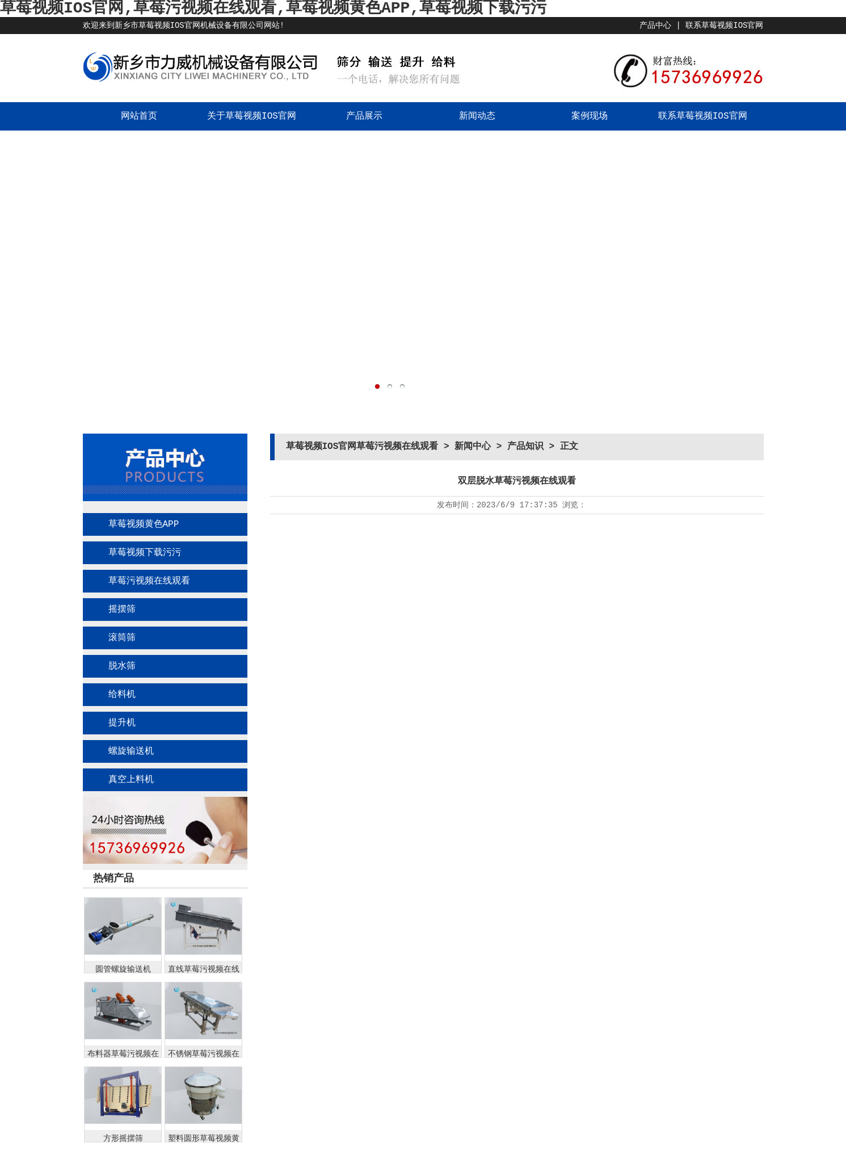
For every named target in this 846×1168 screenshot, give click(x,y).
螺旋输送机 (131, 751)
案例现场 (589, 116)
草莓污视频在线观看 (149, 581)
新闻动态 (477, 116)
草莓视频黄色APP (143, 524)
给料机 (122, 695)
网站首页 (139, 116)
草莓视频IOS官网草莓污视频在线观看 (362, 447)
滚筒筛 (122, 638)
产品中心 (655, 25)
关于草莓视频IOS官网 (251, 116)
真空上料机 (131, 780)
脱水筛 (122, 666)
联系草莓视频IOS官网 (724, 25)
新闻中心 (472, 447)
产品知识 (525, 447)
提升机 (122, 723)
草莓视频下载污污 (144, 553)
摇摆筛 (122, 609)
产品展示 (364, 116)
